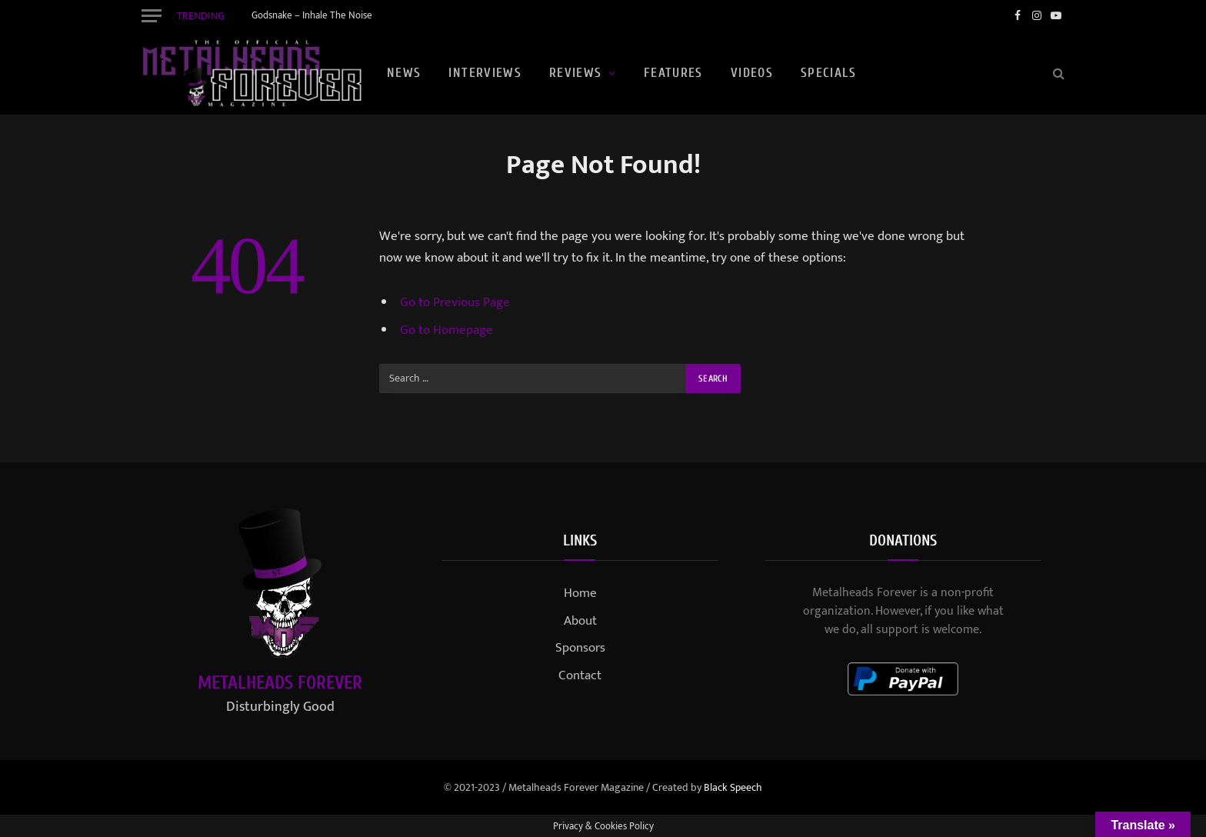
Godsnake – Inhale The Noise (312, 15)
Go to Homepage (446, 330)
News (404, 72)
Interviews (484, 72)
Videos (752, 72)
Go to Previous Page (455, 302)
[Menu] (152, 15)
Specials (828, 72)
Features (673, 72)
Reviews (575, 72)
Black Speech (733, 787)
